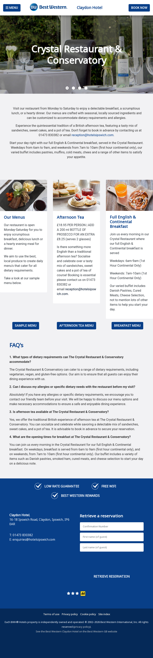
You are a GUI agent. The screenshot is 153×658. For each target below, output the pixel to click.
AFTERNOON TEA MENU (76, 325)
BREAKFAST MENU (127, 325)
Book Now (139, 8)
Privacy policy (70, 614)
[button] (67, 88)
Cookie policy (88, 614)
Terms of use (51, 614)
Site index (104, 614)
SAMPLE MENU (26, 325)
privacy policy (82, 626)
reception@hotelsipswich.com (93, 135)
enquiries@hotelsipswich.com (34, 539)
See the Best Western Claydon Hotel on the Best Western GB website (76, 631)
